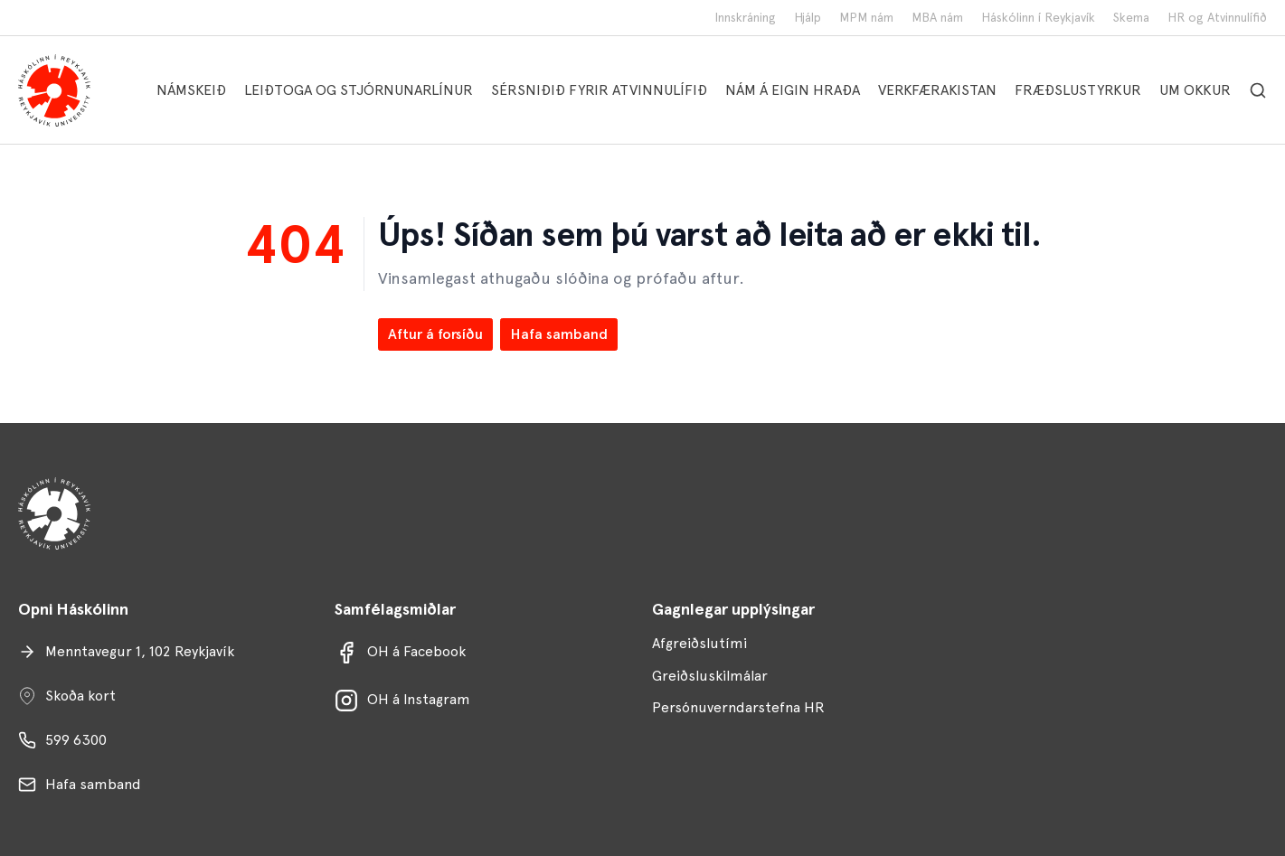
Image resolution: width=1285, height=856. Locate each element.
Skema (1131, 17)
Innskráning (745, 17)
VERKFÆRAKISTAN (937, 90)
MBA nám (937, 17)
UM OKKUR (1195, 90)
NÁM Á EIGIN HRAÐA (792, 90)
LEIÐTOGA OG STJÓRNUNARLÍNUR (358, 90)
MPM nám (866, 17)
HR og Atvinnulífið (1217, 17)
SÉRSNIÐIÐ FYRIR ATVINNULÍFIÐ (599, 90)
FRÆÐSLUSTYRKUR (1078, 90)
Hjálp (807, 17)
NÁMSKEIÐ (191, 90)
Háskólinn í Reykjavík (1038, 17)
